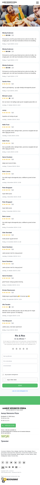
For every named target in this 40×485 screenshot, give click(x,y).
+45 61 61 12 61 (8, 425)
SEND (20, 385)
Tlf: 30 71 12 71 (5, 420)
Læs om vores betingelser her (20, 391)
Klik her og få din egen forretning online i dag (10, 476)
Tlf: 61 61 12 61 (5, 418)
